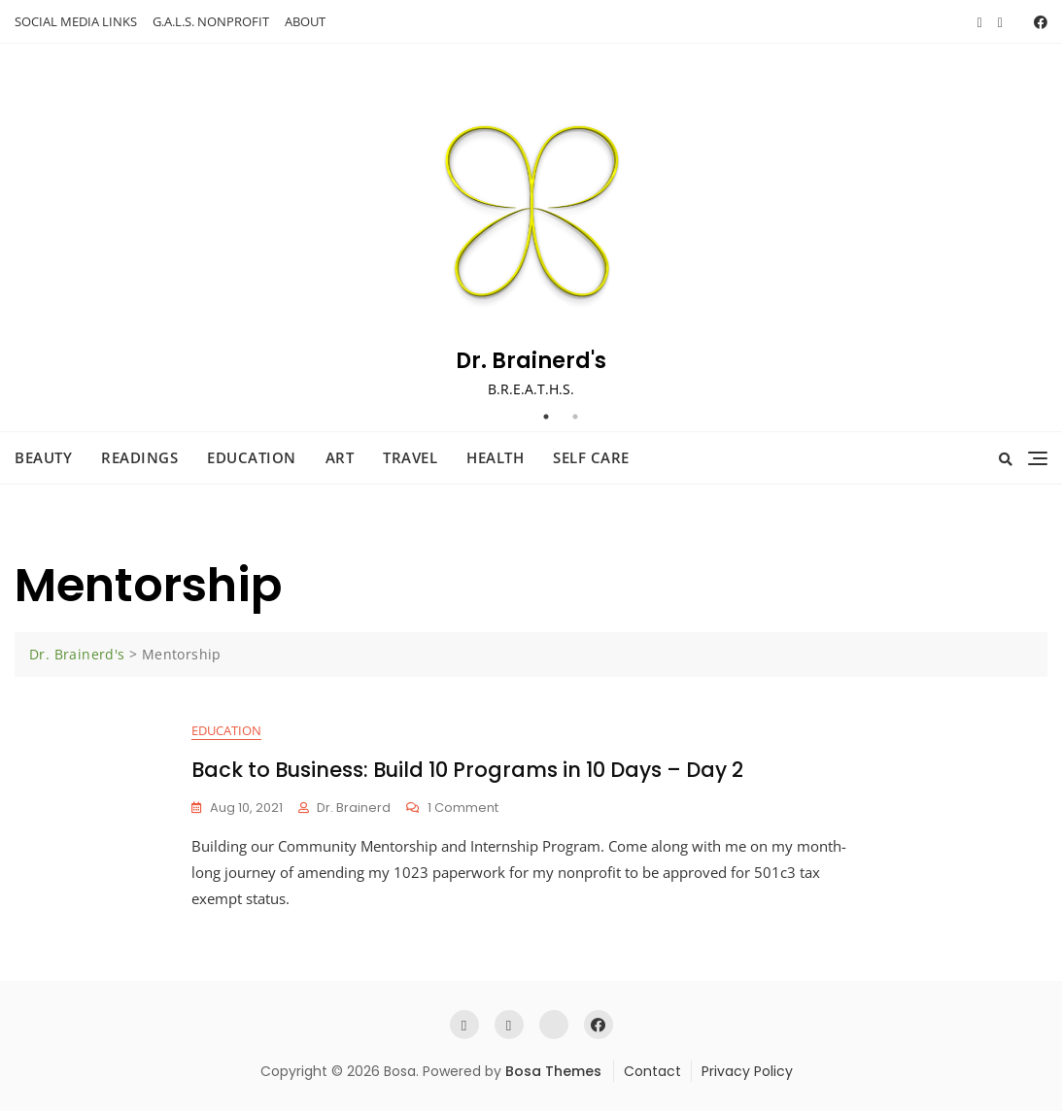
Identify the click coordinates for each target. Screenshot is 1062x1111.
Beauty (43, 457)
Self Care (591, 457)
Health (495, 457)
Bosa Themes (553, 1071)
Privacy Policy (747, 1071)
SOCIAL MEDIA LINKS (76, 21)
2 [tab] (575, 416)
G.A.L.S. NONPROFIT (211, 21)
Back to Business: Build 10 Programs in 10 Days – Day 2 (467, 770)
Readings (139, 457)
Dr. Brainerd (354, 807)
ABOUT (305, 21)
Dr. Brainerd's (531, 361)
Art (340, 457)
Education (251, 457)
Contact (652, 1071)
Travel (410, 457)
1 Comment (463, 808)
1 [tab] (546, 416)
